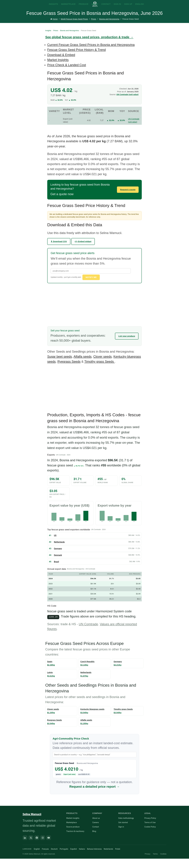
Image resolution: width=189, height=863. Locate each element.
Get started (123, 827)
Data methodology (126, 822)
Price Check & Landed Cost (66, 69)
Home (55, 24)
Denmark (58, 559)
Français (45, 853)
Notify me (91, 282)
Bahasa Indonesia (94, 853)
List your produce (126, 340)
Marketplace (68, 7)
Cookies (163, 858)
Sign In (117, 7)
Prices (93, 24)
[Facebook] (36, 842)
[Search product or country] (94, 758)
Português (64, 853)
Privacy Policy (150, 822)
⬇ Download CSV (59, 246)
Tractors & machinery (75, 835)
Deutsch (54, 853)
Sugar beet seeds (59, 361)
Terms (155, 858)
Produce (83, 7)
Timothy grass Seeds (99, 366)
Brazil (56, 566)
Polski (117, 853)
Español (73, 853)
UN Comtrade (88, 628)
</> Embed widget (83, 246)
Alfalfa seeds (82, 361)
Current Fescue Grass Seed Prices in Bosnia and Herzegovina (91, 49)
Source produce (73, 831)
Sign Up (128, 7)
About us (96, 822)
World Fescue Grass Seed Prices (74, 24)
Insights (53, 7)
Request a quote (127, 194)
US (55, 540)
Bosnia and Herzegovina (109, 24)
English (139, 7)
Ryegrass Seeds (68, 366)
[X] (30, 842)
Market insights (72, 822)
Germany (58, 553)
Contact (106, 7)
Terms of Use (150, 827)
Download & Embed (61, 59)
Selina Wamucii (32, 818)
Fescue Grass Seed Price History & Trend (76, 54)
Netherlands (59, 546)
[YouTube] (48, 842)
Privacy (147, 858)
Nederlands (108, 853)
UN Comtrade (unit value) (127, 99)
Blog (94, 835)
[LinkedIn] (25, 842)
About (94, 7)
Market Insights (58, 64)
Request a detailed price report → (94, 791)
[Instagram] (42, 842)
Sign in (121, 831)
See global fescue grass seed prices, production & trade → (89, 41)
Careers (95, 827)
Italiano (82, 853)
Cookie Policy (150, 831)
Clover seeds (102, 361)
